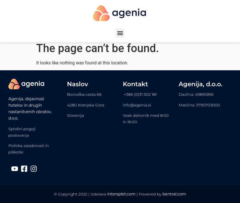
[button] (120, 33)
